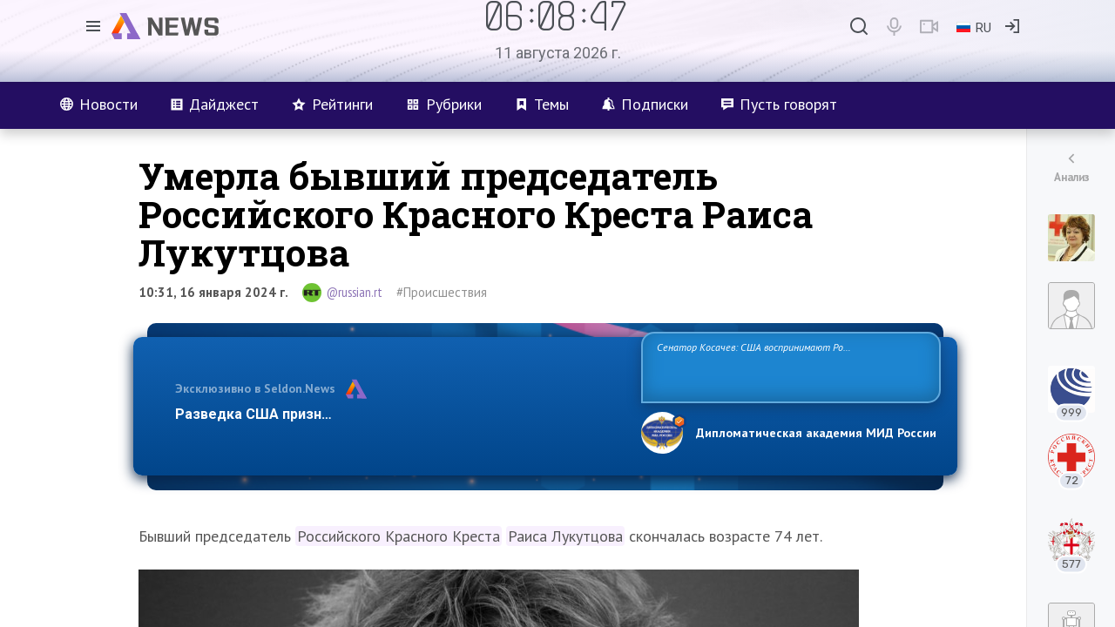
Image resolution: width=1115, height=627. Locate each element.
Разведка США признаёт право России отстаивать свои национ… (399, 414)
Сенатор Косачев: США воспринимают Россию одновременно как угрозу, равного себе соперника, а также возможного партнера (788, 366)
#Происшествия (441, 292)
